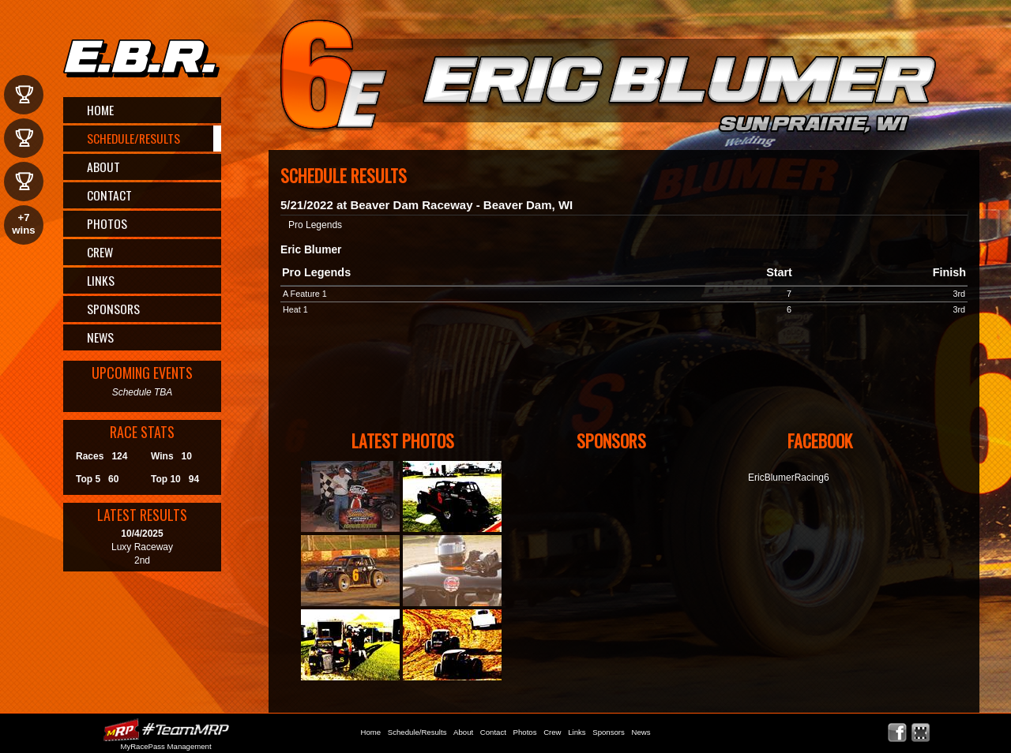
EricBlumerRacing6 (788, 477)
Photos (107, 223)
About (103, 166)
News (100, 337)
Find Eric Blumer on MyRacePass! (920, 733)
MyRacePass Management (165, 746)
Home (100, 109)
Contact (109, 194)
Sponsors (113, 308)
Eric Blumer (628, 79)
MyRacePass (166, 729)
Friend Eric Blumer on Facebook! (898, 733)
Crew (100, 251)
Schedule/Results (133, 138)
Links (101, 280)
